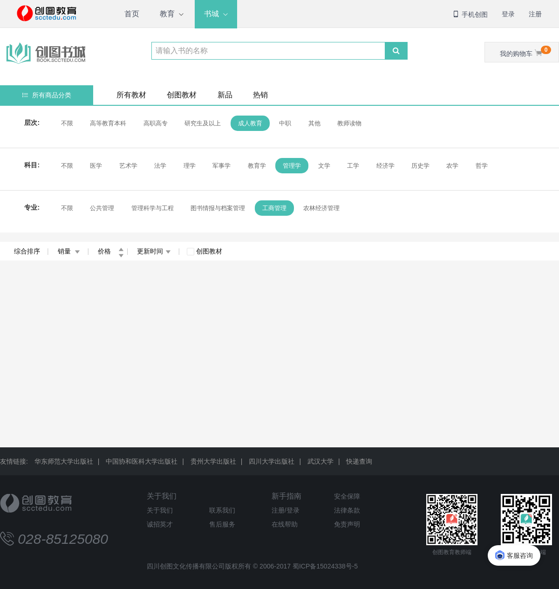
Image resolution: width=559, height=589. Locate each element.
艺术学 (128, 165)
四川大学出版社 (271, 461)
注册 (535, 14)
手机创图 (470, 14)
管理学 (292, 165)
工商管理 (274, 208)
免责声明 (347, 524)
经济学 (385, 165)
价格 (111, 251)
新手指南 (286, 496)
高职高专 (155, 123)
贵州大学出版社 (213, 461)
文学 (324, 165)
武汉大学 (320, 461)
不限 (67, 123)
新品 (225, 95)
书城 (211, 14)
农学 (452, 165)
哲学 (482, 165)
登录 (508, 14)
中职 (285, 123)
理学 (190, 165)
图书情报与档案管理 (218, 208)
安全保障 (347, 496)
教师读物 (349, 123)
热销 (260, 95)
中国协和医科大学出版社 (141, 461)
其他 (314, 123)
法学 (160, 165)
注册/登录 (286, 510)
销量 (69, 251)
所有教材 (131, 95)
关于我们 (162, 496)
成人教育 (250, 123)
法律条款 (347, 510)
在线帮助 (285, 524)
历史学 (420, 165)
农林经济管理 (321, 208)
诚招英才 (160, 524)
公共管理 (102, 208)
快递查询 (359, 461)
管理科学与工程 (152, 208)
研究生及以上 (202, 123)
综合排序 (27, 251)
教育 (167, 14)
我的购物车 (525, 51)
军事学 (221, 165)
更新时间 (154, 251)
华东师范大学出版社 (63, 461)
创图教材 (182, 95)
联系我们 (222, 510)
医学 (96, 165)
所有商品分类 (47, 95)
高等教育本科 (108, 123)
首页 (131, 14)
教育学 (257, 165)
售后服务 (222, 524)
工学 (353, 165)
